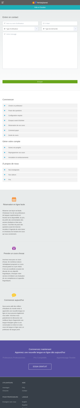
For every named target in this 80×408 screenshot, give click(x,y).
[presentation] (18, 74)
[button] (3, 2)
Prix (7, 179)
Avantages (5, 387)
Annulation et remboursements (16, 157)
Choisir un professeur (13, 106)
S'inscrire (5, 391)
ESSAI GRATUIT (40, 367)
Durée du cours (11, 135)
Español (24, 405)
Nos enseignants (11, 170)
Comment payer (11, 130)
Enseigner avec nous (9, 402)
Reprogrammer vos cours (14, 152)
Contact (24, 391)
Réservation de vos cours (14, 125)
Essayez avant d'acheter (14, 120)
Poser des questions (13, 110)
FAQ (23, 387)
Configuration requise (13, 115)
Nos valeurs (10, 175)
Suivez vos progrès (12, 147)
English (24, 402)
